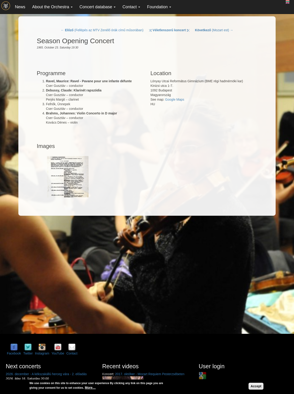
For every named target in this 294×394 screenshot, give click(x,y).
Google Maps (174, 99)
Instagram (42, 353)
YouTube (57, 353)
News (20, 7)
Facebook (14, 353)
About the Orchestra (52, 7)
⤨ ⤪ (169, 30)
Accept (256, 386)
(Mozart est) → (214, 30)
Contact (131, 7)
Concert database (97, 7)
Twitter (28, 353)
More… (90, 387)
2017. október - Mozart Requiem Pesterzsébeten (149, 374)
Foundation (159, 7)
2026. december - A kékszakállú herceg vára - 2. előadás (46, 374)
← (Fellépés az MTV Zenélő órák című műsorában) (102, 30)
